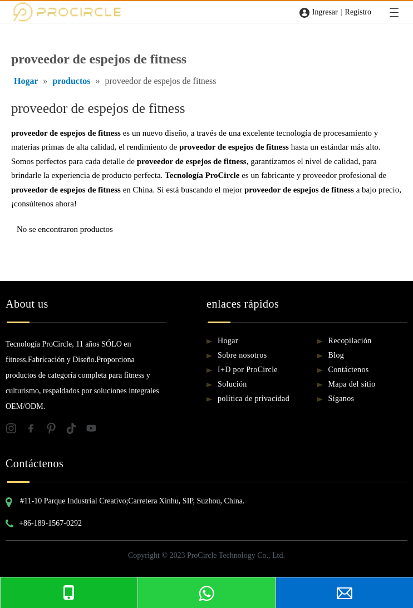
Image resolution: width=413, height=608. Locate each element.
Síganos (341, 398)
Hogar (228, 341)
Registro (358, 12)
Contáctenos (348, 369)
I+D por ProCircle (248, 369)
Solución (232, 384)
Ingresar (325, 12)
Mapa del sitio (352, 384)
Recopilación (350, 341)
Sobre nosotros (242, 355)
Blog (336, 355)
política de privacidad (253, 398)
